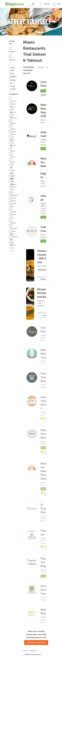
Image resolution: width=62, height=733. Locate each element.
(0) (44, 89)
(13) (43, 478)
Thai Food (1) (12, 240)
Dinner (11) (12, 151)
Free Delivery (12, 75)
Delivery (12, 51)
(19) (44, 114)
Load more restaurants (36, 642)
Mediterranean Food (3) (15, 195)
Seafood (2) (13, 223)
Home (25, 651)
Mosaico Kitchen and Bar (42, 293)
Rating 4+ (12, 81)
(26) (42, 513)
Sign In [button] (46, 4)
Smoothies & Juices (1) (13, 228)
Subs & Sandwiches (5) (14, 234)
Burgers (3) (13, 123)
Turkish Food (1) (12, 245)
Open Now (12, 68)
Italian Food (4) (12, 173)
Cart (58, 4)
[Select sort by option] (43, 67)
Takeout (12, 60)
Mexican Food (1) (13, 201)
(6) (43, 173)
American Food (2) (13, 101)
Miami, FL (33, 651)
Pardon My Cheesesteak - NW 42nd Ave (45, 257)
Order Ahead (12, 87)
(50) (44, 409)
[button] (57, 4)
